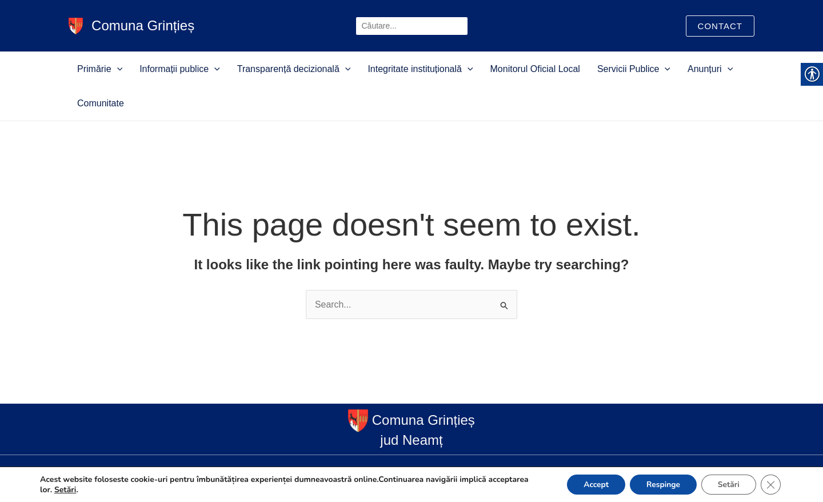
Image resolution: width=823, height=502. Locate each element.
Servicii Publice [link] (591, 69)
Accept (592, 484)
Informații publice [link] (183, 69)
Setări (65, 489)
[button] (131, 69)
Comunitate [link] (708, 69)
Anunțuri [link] (655, 69)
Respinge (660, 484)
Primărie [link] (114, 69)
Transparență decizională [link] (285, 69)
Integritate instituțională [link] (400, 69)
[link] (76, 25)
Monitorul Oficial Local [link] (504, 69)
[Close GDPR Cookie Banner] (770, 484)
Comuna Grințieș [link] (143, 25)
